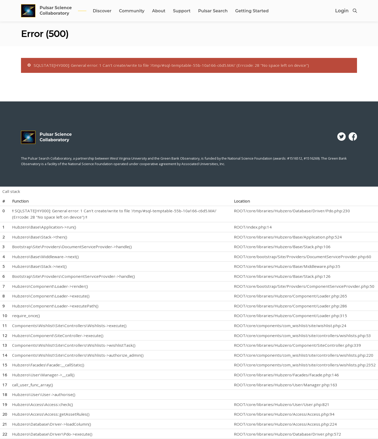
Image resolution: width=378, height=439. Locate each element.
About (158, 10)
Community (131, 10)
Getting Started (252, 10)
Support (182, 10)
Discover (102, 10)
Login (342, 10)
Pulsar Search (213, 10)
